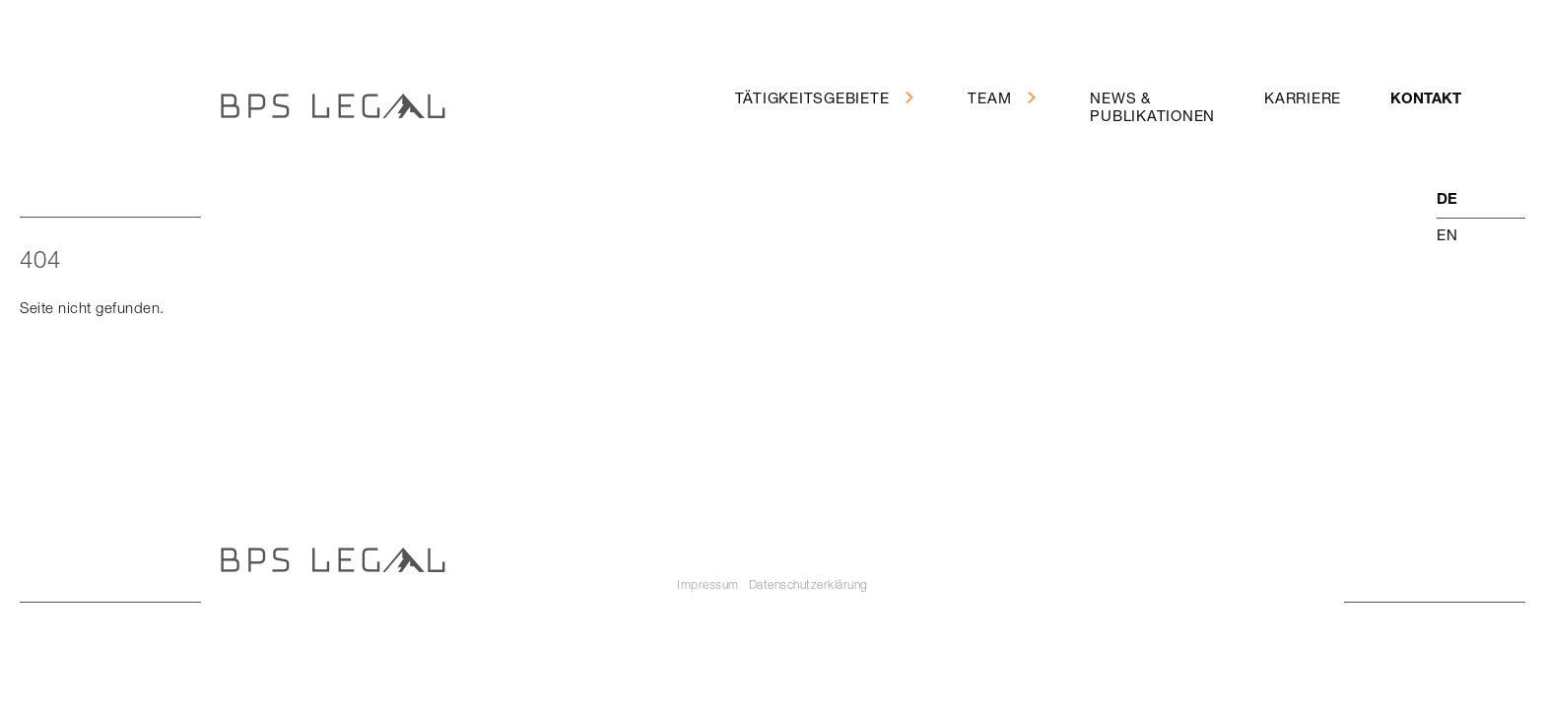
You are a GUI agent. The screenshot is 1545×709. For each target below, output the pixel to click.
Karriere (1302, 97)
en (1447, 234)
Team (989, 97)
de (1447, 200)
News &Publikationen (1152, 106)
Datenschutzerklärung (808, 584)
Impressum (708, 584)
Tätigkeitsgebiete (812, 97)
